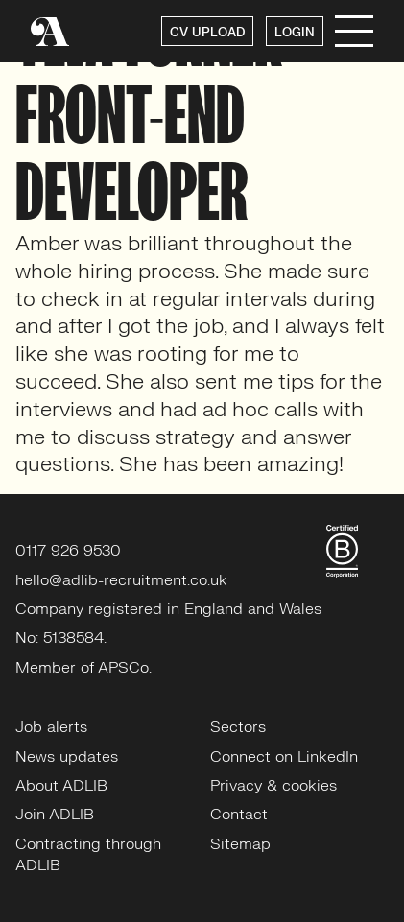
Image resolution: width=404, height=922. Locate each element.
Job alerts (51, 727)
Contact (239, 814)
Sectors (238, 727)
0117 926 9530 (68, 550)
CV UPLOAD (207, 32)
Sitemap (240, 844)
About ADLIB (61, 785)
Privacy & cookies (273, 785)
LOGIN (294, 32)
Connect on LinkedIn (284, 757)
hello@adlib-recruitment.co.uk (121, 580)
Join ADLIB (54, 814)
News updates (66, 757)
